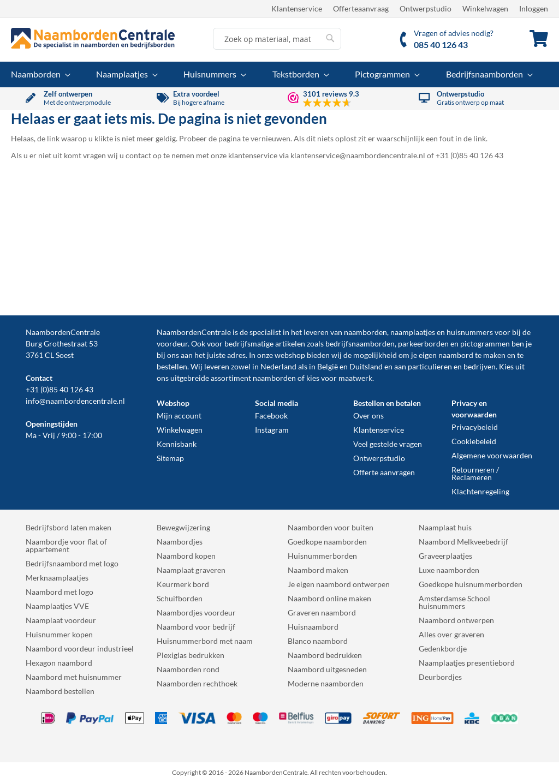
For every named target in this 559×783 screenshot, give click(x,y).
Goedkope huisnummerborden (470, 584)
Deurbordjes (440, 677)
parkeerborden (423, 343)
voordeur (172, 343)
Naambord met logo (59, 591)
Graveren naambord (322, 612)
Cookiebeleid (473, 441)
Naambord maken (318, 570)
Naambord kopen (186, 555)
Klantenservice (296, 8)
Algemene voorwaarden (491, 455)
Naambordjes (180, 541)
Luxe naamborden (449, 570)
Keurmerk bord (183, 584)
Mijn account (179, 415)
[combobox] (277, 39)
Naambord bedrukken (325, 655)
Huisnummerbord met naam (205, 640)
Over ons (368, 415)
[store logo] (93, 38)
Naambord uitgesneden (327, 669)
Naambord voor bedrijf (196, 626)
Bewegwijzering (183, 527)
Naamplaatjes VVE (57, 606)
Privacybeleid (474, 427)
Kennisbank (177, 444)
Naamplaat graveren (191, 570)
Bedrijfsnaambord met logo (72, 563)
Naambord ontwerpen (456, 620)
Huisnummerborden (322, 555)
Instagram (272, 429)
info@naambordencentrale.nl (75, 400)
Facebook (271, 415)
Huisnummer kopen (59, 634)
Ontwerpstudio (425, 8)
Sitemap (170, 458)
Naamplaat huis (445, 527)
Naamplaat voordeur (61, 620)
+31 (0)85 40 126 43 (59, 389)
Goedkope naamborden (327, 541)
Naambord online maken (329, 598)
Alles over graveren (451, 634)
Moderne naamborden (326, 683)
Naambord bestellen (60, 691)
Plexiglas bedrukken (190, 655)
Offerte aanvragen (384, 472)
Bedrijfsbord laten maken (68, 527)
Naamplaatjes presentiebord (467, 662)
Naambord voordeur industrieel (80, 648)
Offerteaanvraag (361, 8)
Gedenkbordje (443, 648)
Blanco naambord (318, 640)
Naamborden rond (188, 669)
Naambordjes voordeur (196, 612)
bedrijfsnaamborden (360, 343)
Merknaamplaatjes (57, 577)
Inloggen (533, 8)
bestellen (172, 366)
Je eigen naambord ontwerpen (339, 584)
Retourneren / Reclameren (475, 473)
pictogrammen (485, 343)
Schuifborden (180, 598)
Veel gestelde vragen (387, 444)
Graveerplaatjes (445, 555)
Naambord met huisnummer (74, 677)
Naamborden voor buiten (330, 527)
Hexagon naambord (59, 662)
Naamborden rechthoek (197, 683)
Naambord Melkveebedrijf (463, 541)
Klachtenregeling (480, 491)
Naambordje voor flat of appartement (66, 545)
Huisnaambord (313, 626)
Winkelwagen (485, 8)
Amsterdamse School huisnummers (454, 602)
